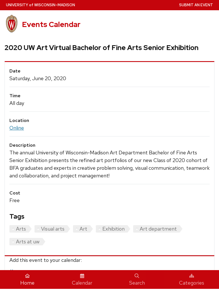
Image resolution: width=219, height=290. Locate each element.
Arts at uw (28, 241)
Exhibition (113, 228)
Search (137, 280)
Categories (191, 280)
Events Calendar (51, 24)
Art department (158, 228)
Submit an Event (196, 5)
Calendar (82, 280)
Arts (21, 228)
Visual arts (52, 228)
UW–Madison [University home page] (40, 5)
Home (27, 280)
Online (16, 128)
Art (83, 228)
